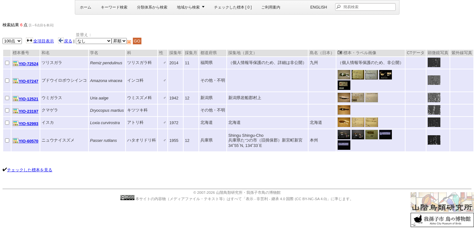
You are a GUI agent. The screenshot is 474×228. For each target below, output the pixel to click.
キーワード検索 (114, 7)
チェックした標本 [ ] (233, 7)
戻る (65, 41)
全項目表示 (43, 41)
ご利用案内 (270, 7)
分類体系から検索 (152, 7)
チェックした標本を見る (29, 170)
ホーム (85, 7)
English (318, 7)
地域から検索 (188, 7)
